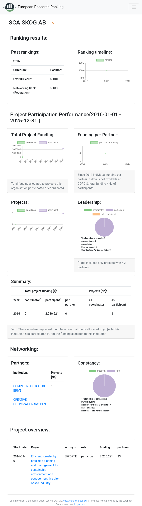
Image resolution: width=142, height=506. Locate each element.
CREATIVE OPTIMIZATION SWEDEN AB (29, 404)
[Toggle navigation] (134, 7)
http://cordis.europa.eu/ (75, 500)
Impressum (80, 504)
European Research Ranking (33, 7)
